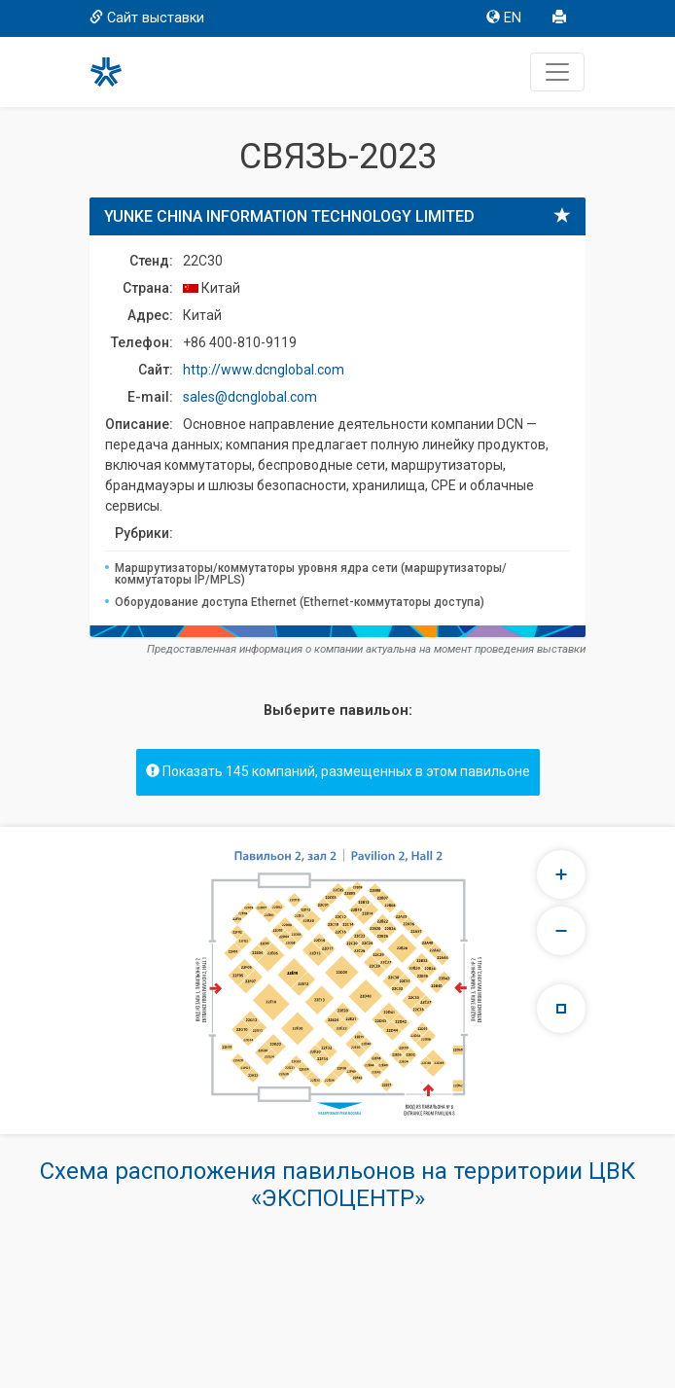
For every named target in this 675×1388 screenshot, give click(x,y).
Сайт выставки (146, 18)
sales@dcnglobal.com (250, 397)
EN (503, 18)
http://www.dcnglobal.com (263, 369)
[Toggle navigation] (557, 72)
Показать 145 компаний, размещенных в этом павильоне (338, 771)
